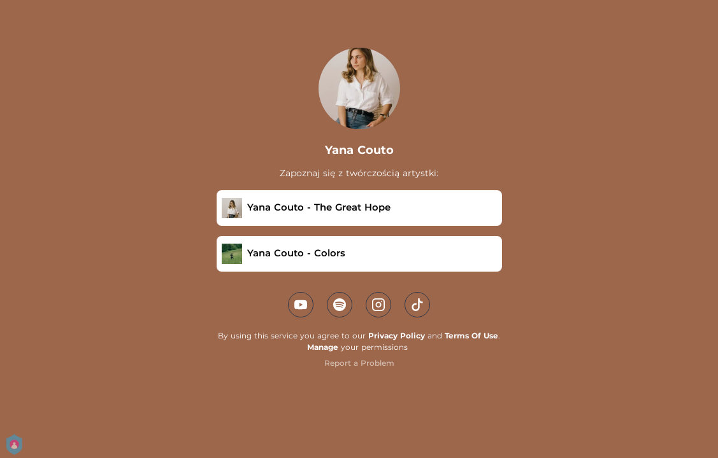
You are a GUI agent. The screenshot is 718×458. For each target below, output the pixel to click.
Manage (322, 347)
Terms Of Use (471, 335)
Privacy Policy (396, 335)
